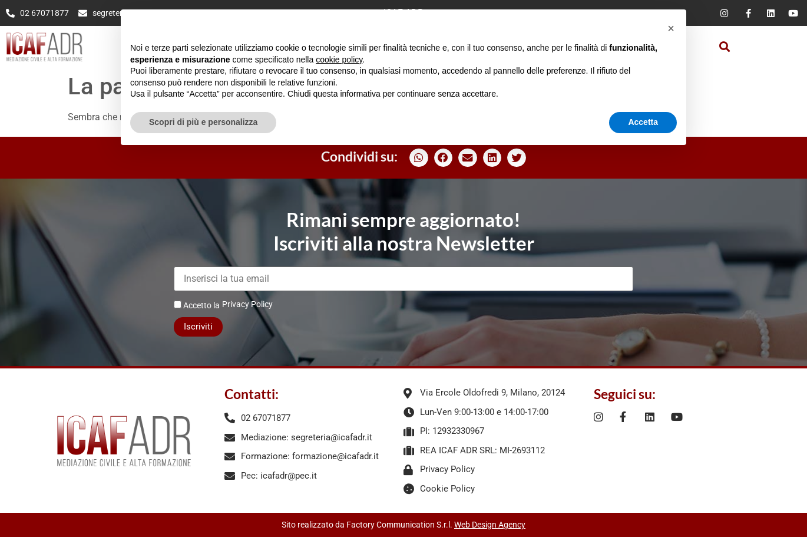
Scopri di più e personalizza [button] (203, 122)
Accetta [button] (643, 122)
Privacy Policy (247, 304)
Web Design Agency (489, 524)
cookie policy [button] (339, 59)
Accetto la (197, 305)
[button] (724, 47)
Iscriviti (198, 326)
